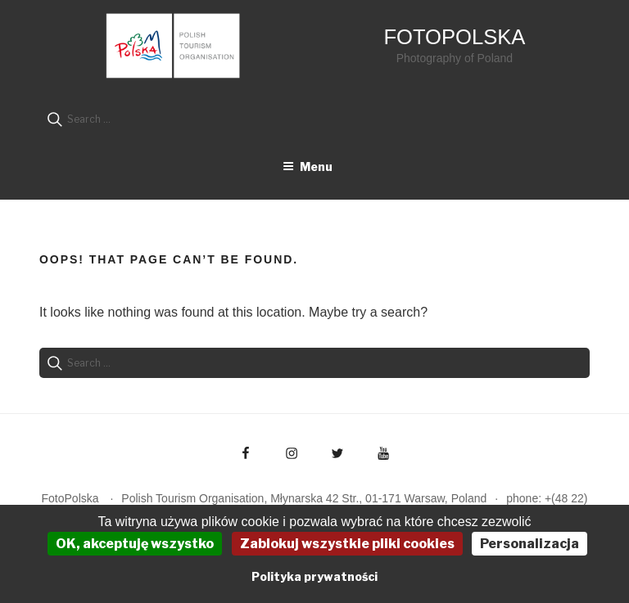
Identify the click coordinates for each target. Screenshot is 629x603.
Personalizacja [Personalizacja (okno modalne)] (529, 543)
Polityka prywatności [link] (314, 576)
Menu (308, 166)
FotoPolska (454, 36)
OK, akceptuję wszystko (135, 543)
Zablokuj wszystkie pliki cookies (347, 543)
